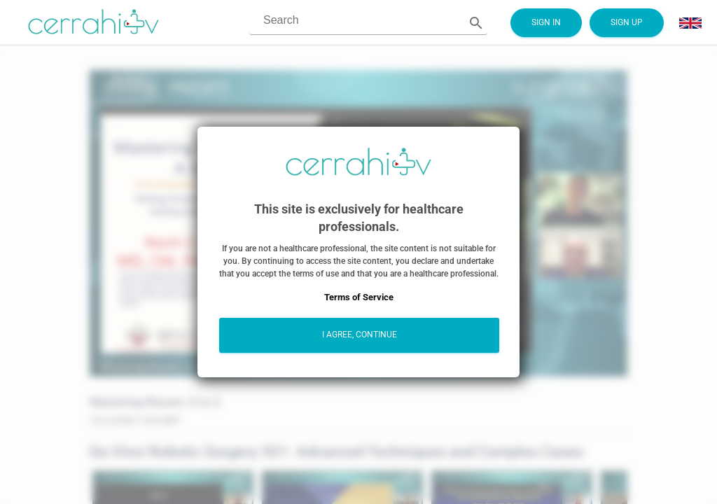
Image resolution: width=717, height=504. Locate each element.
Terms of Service (359, 297)
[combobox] (354, 20)
